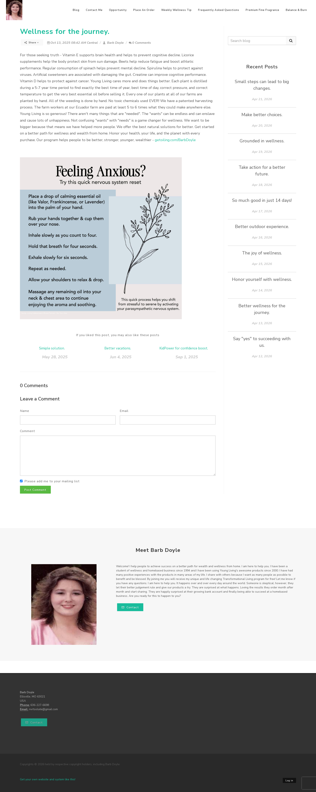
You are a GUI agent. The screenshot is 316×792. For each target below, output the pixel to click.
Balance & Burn (296, 10)
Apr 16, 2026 (262, 237)
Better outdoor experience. (262, 227)
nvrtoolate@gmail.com (43, 709)
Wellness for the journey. (64, 31)
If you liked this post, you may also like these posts (117, 335)
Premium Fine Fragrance (262, 10)
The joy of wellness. (262, 253)
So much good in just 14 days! (262, 200)
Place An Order (144, 10)
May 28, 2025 (55, 357)
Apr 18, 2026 (262, 185)
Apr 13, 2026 (262, 323)
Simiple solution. (52, 348)
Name (24, 411)
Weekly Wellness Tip (176, 10)
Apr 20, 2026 (262, 125)
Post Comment (35, 490)
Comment (27, 431)
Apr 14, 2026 (262, 290)
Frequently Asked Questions (218, 10)
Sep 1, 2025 (187, 357)
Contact (130, 607)
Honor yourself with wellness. (262, 279)
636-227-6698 (39, 705)
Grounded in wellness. (262, 141)
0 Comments (140, 43)
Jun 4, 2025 (120, 357)
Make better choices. (261, 115)
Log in (289, 780)
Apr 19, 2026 (262, 152)
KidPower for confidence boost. (183, 348)
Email (124, 411)
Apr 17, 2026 (262, 211)
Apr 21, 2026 (262, 99)
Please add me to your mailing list (52, 481)
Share (31, 42)
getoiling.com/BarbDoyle (175, 140)
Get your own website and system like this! (47, 779)
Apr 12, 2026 (262, 356)
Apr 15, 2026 (262, 264)
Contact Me (94, 10)
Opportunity (118, 10)
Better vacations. (117, 348)
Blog (76, 10)
